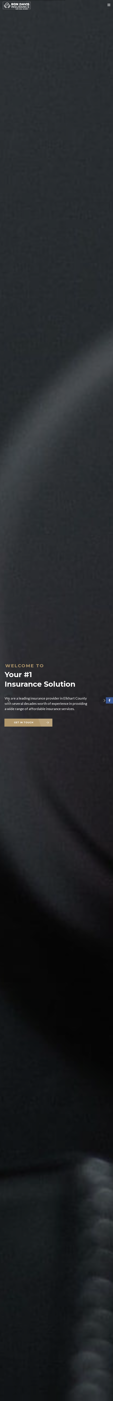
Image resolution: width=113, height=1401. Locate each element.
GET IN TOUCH (23, 722)
